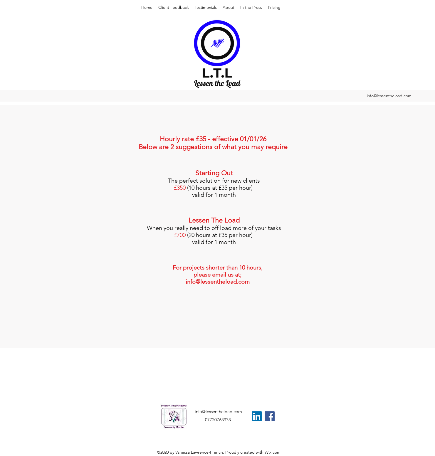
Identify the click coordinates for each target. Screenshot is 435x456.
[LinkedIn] (257, 416)
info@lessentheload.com (389, 95)
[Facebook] (270, 416)
